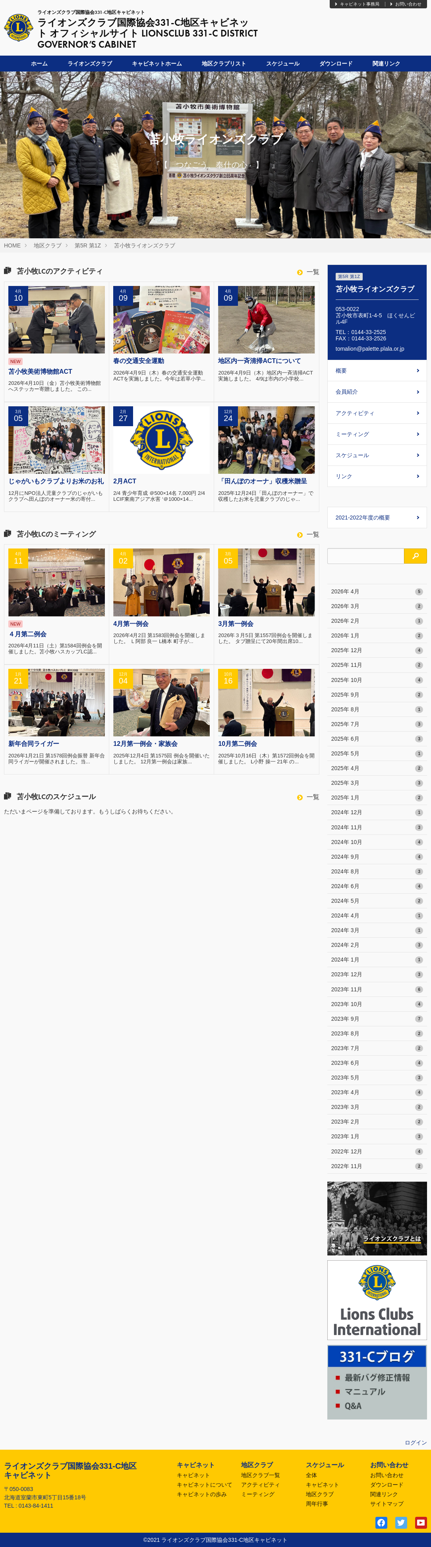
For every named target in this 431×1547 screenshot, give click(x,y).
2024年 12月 (377, 812)
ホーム (39, 63)
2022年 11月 (377, 1166)
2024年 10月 (377, 842)
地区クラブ (48, 245)
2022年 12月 (377, 1151)
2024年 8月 (377, 871)
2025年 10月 (377, 680)
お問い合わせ (405, 4)
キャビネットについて (204, 1484)
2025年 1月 (377, 798)
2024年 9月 (377, 857)
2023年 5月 (377, 1078)
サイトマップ (387, 1504)
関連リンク (386, 63)
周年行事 (317, 1504)
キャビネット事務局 (356, 4)
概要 (341, 370)
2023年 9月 (377, 1019)
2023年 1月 (377, 1136)
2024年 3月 (377, 930)
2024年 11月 (377, 827)
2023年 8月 (377, 1033)
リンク (344, 476)
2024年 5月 (377, 901)
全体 (311, 1475)
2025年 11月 (377, 665)
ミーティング (352, 434)
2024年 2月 (377, 945)
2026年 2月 (377, 621)
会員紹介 (347, 391)
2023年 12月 (377, 974)
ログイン (416, 1442)
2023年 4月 (377, 1092)
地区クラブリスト (224, 63)
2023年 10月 (377, 1004)
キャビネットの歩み (202, 1494)
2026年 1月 (377, 635)
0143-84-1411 (36, 1506)
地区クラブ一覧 (260, 1475)
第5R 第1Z (88, 245)
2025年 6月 (377, 739)
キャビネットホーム (157, 63)
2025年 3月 (377, 783)
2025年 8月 (377, 709)
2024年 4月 (377, 915)
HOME (12, 245)
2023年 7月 (377, 1048)
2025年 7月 (377, 724)
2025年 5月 (377, 753)
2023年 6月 (377, 1063)
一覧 (308, 271)
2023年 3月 (377, 1107)
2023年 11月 (377, 989)
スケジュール (283, 63)
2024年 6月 (377, 886)
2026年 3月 (377, 606)
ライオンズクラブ (90, 63)
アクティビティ (355, 413)
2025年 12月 (377, 650)
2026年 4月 (377, 591)
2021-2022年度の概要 (363, 517)
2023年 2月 (377, 1122)
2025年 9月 (377, 695)
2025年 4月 (377, 768)
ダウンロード (336, 63)
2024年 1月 (377, 960)
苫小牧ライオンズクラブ (144, 245)
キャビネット (193, 1475)
